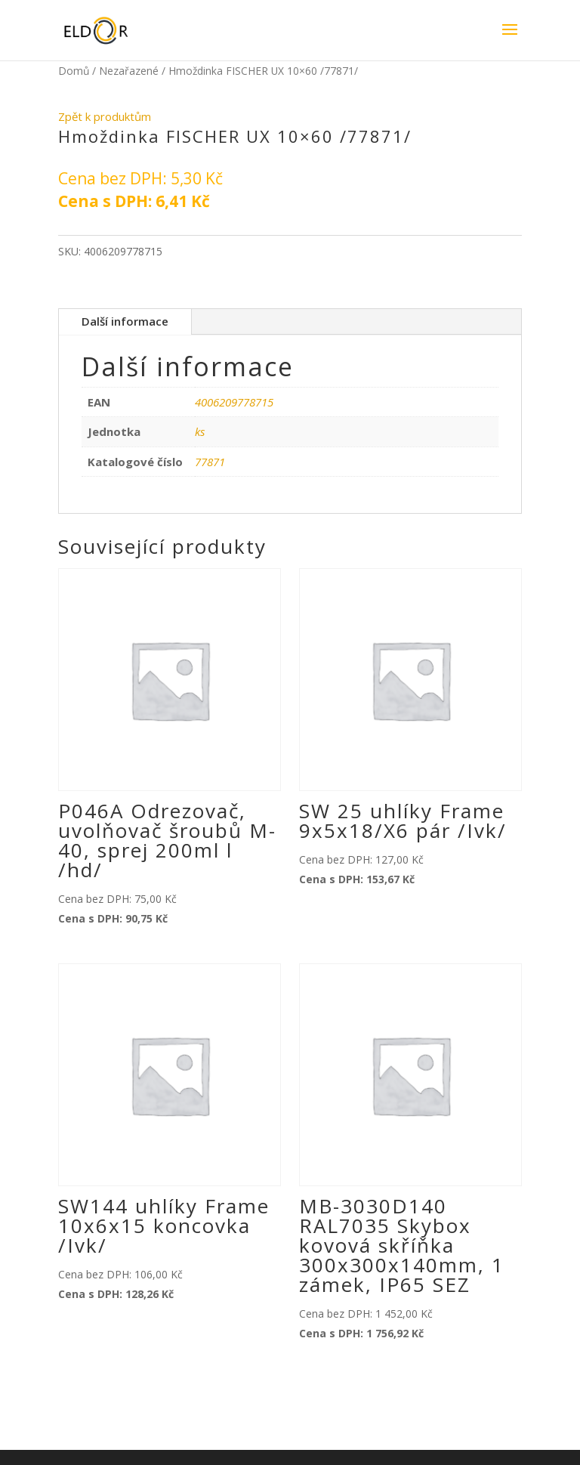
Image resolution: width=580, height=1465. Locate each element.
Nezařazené (129, 70)
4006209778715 (234, 402)
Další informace (125, 321)
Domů (73, 70)
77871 (210, 461)
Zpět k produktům (104, 116)
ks (200, 431)
